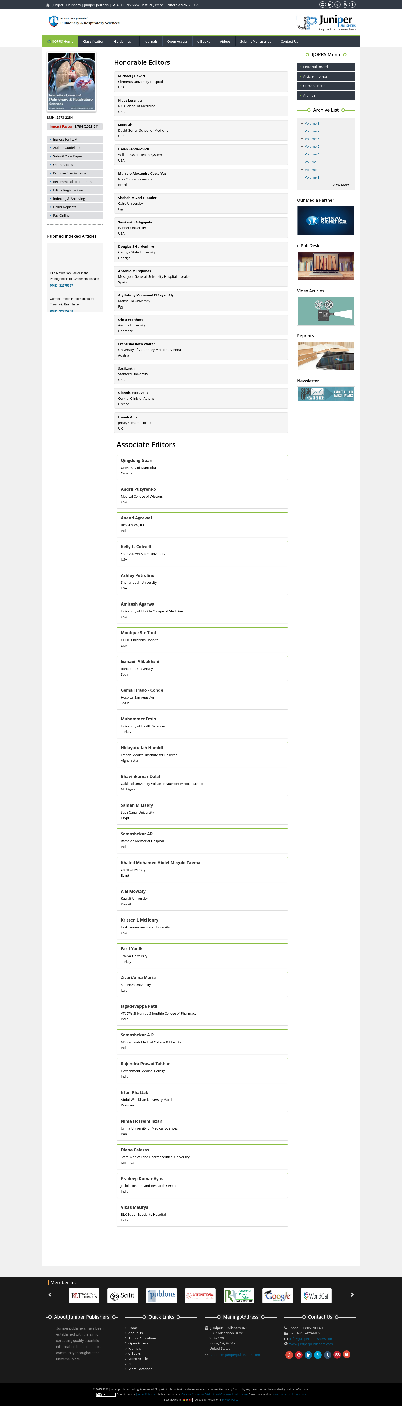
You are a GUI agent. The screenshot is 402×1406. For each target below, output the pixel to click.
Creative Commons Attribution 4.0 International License (214, 1394)
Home (133, 1327)
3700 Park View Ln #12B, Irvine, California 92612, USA (156, 5)
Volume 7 (312, 131)
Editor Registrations (68, 190)
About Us (135, 1333)
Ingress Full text (65, 139)
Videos (225, 41)
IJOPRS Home (60, 41)
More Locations (140, 1369)
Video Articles (138, 1358)
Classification (93, 41)
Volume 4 (312, 154)
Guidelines (125, 41)
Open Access (177, 41)
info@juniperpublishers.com (311, 1338)
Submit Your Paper (67, 156)
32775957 (66, 292)
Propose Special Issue (70, 173)
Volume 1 (312, 177)
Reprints (135, 1363)
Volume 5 (312, 146)
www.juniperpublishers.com (311, 1344)
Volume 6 (312, 138)
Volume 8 (312, 123)
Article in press (315, 76)
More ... (77, 1359)
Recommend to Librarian (72, 181)
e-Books (203, 41)
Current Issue (314, 85)
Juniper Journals (96, 5)
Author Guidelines (67, 147)
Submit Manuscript (255, 41)
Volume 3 (312, 162)
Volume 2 (312, 169)
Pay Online (61, 215)
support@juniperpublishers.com (235, 1354)
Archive (309, 95)
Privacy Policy (230, 1399)
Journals (150, 41)
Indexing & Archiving (69, 198)
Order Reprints (64, 207)
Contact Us (289, 41)
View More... (342, 185)
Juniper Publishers (66, 5)
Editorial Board (315, 66)
